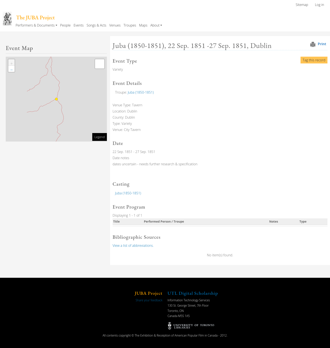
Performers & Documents (35, 25)
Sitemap (302, 4)
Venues (114, 25)
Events (79, 25)
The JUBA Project (35, 17)
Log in (319, 4)
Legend (99, 137)
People (65, 25)
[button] (11, 62)
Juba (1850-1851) (141, 92)
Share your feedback (149, 300)
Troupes (129, 25)
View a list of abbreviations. (133, 245)
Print (322, 44)
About (154, 25)
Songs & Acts (96, 25)
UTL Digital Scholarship (193, 293)
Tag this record (314, 60)
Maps (143, 25)
